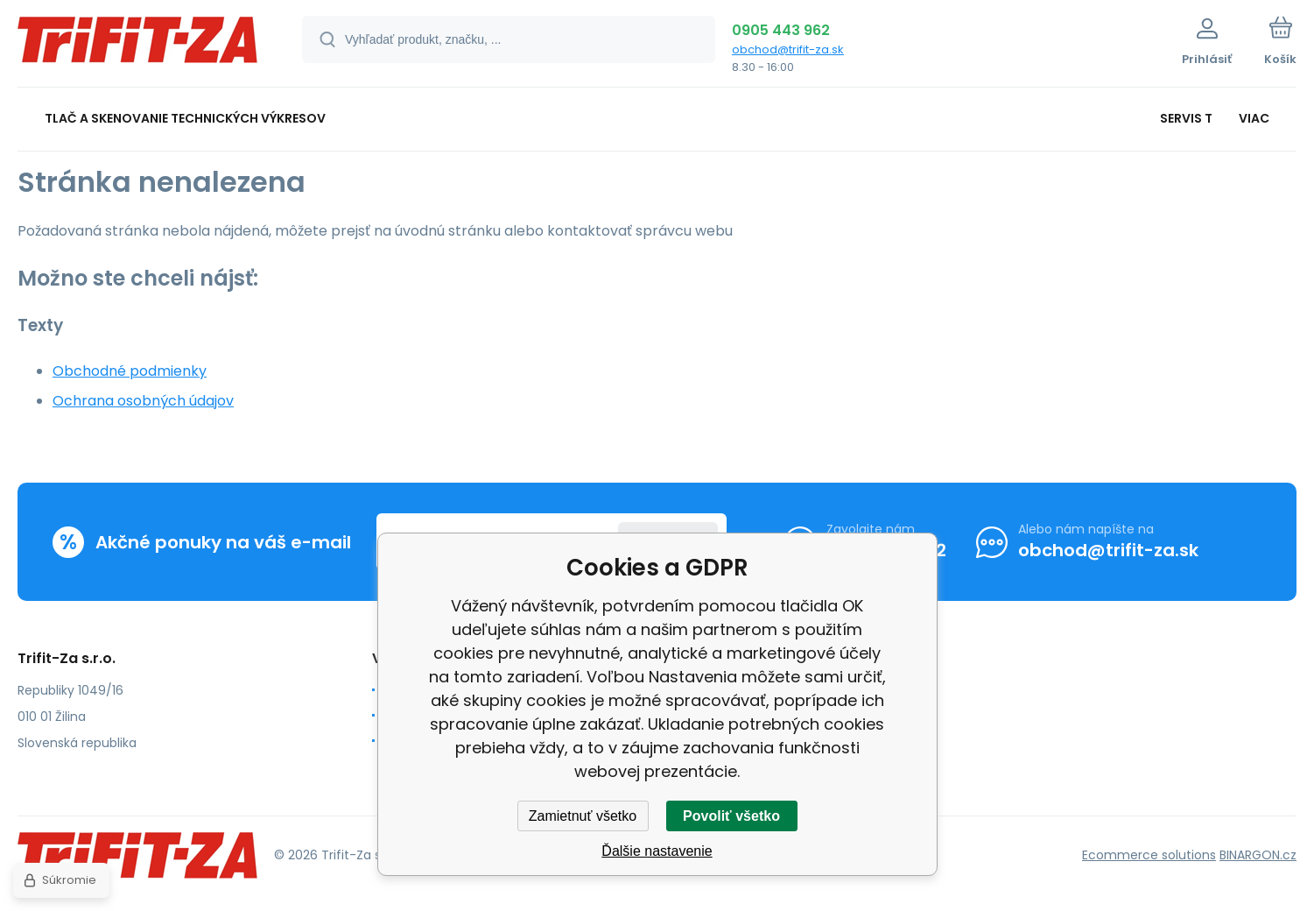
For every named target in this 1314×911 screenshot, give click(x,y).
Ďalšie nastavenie (656, 851)
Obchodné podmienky (130, 371)
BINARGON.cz (1257, 855)
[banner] (138, 46)
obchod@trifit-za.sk (788, 49)
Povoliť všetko (731, 816)
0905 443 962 (781, 30)
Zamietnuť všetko (582, 816)
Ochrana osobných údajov (143, 401)
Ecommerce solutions (1149, 855)
